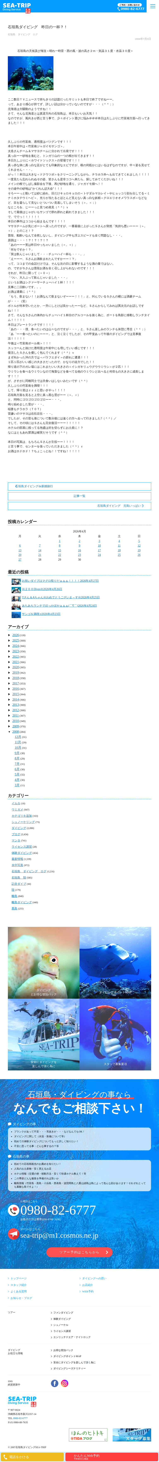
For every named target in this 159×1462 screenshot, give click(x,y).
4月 (17, 780)
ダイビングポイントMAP (67, 1356)
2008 (15, 731)
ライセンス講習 (22, 846)
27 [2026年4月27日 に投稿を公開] (19, 559)
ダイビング (19, 828)
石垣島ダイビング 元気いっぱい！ (120, 505)
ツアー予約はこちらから (79, 1252)
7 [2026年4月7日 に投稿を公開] (40, 545)
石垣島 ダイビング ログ (23, 34)
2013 (15, 704)
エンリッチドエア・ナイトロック (72, 1337)
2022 (15, 656)
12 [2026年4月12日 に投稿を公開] (139, 545)
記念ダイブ (19, 883)
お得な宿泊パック (63, 1350)
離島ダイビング (22, 902)
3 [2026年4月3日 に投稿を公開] (99, 541)
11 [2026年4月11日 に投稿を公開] (119, 545)
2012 (15, 710)
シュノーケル (60, 1324)
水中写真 (17, 865)
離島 (14, 896)
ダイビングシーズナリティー (69, 1368)
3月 (17, 785)
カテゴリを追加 (22, 815)
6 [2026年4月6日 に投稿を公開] (20, 545)
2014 (15, 699)
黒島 (14, 908)
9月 (17, 753)
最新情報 (17, 859)
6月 (17, 769)
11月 (18, 742)
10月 (18, 747)
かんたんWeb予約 (115, 1457)
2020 (15, 667)
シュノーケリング (23, 822)
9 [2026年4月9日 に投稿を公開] (79, 545)
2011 (15, 715)
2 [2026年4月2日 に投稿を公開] (79, 541)
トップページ (19, 1278)
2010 (15, 721)
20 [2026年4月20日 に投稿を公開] (19, 554)
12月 (18, 737)
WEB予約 (88, 1291)
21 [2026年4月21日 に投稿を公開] (39, 554)
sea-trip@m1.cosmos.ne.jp (59, 1235)
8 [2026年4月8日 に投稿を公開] (59, 545)
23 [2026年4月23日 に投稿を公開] (79, 554)
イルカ (16, 803)
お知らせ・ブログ (21, 1298)
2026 (15, 635)
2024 (15, 646)
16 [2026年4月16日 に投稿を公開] (79, 550)
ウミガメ (17, 809)
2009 (15, 726)
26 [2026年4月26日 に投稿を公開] (139, 554)
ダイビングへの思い (94, 1278)
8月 (17, 758)
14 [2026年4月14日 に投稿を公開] (39, 550)
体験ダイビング (22, 853)
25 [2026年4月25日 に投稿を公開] (119, 554)
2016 (15, 688)
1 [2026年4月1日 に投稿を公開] (59, 541)
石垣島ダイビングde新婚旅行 (34, 486)
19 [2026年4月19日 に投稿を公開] (139, 550)
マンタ (16, 840)
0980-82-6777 (58, 1210)
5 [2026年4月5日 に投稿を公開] (139, 541)
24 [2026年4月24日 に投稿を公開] (99, 554)
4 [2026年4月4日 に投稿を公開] (119, 541)
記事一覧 (79, 496)
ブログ (16, 834)
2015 (15, 694)
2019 (15, 672)
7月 (17, 764)
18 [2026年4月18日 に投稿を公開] (119, 550)
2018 (15, 678)
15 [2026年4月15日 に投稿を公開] (59, 550)
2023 (15, 651)
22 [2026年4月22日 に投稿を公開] (59, 554)
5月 (17, 774)
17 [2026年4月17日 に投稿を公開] (99, 550)
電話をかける (19, 1457)
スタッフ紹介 (19, 1285)
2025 (15, 640)
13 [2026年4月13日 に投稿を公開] (19, 550)
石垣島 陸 (19, 877)
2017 (15, 683)
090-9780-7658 (51, 1219)
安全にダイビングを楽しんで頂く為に (74, 1362)
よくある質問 (19, 1291)
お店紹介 (87, 1285)
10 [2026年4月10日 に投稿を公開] (99, 545)
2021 (15, 662)
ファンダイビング (63, 1312)
